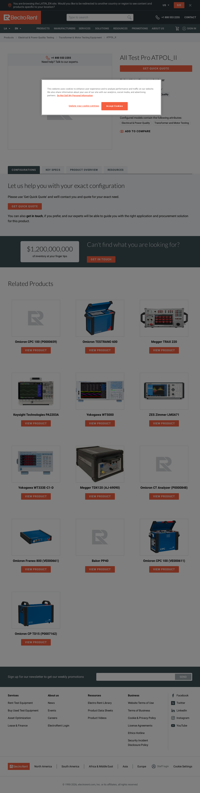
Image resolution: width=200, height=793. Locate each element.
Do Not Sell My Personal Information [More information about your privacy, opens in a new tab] (75, 95)
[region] (101, 97)
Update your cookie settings (84, 105)
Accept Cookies (114, 106)
